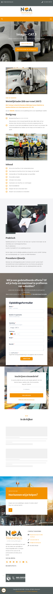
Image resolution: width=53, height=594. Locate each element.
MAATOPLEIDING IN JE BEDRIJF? (26, 49)
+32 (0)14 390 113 (34, 540)
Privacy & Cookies (20, 591)
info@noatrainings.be (35, 542)
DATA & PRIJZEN (26, 44)
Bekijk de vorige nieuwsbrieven (26, 400)
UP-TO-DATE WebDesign (31, 591)
